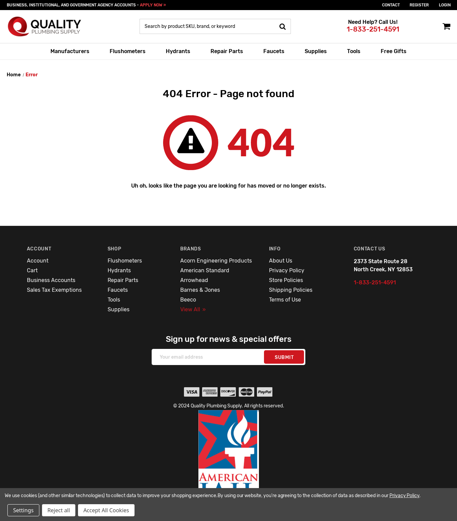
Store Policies (286, 280)
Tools (353, 51)
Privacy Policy (286, 270)
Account (37, 260)
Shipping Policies (290, 290)
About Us (280, 260)
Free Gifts (394, 51)
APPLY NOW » (153, 5)
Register (419, 5)
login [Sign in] (445, 5)
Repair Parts (227, 51)
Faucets (273, 51)
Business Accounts (51, 280)
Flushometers (128, 51)
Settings (23, 510)
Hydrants (178, 51)
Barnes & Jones (200, 290)
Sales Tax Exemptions (54, 290)
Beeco (188, 299)
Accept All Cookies (106, 510)
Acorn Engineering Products (216, 260)
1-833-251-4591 (373, 29)
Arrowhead (194, 280)
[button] (229, 460)
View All (193, 309)
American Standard (204, 270)
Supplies (316, 51)
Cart (32, 270)
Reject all (58, 510)
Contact (391, 5)
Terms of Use (285, 299)
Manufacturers (69, 51)
